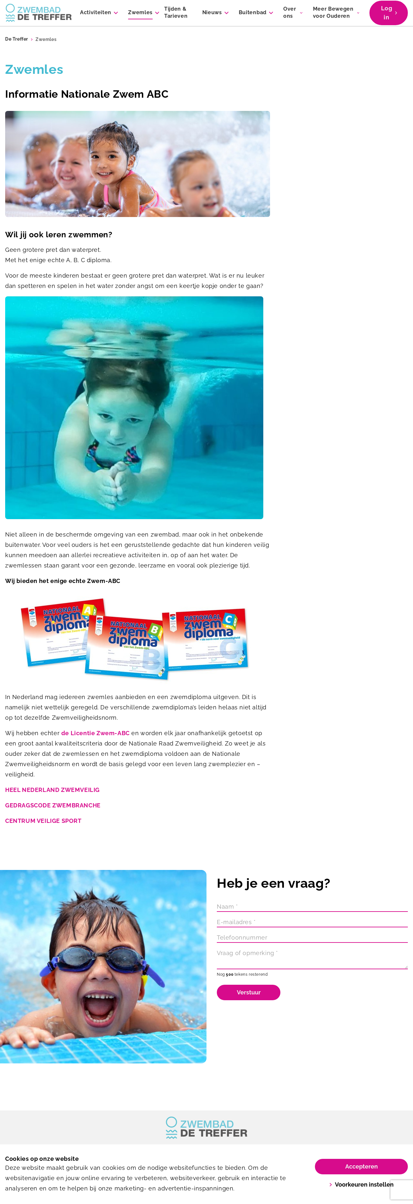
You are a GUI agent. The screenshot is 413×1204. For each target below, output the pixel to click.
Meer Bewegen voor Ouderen (333, 12)
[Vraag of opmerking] (312, 958)
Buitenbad (253, 12)
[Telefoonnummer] (312, 938)
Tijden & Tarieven (175, 12)
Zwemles (140, 12)
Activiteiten (95, 12)
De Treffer (16, 39)
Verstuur (249, 992)
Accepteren (361, 1166)
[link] (206, 1127)
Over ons (289, 12)
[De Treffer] (38, 13)
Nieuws (212, 12)
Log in (389, 13)
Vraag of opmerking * (247, 953)
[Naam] (312, 907)
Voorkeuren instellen (361, 1184)
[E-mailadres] (312, 922)
